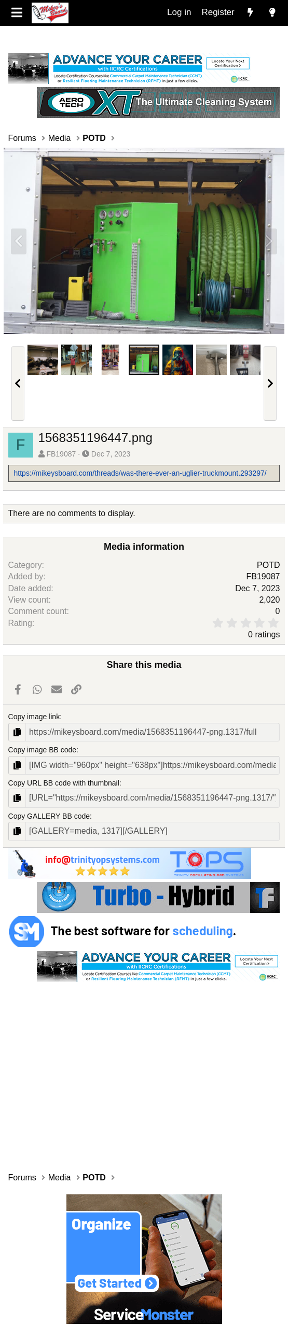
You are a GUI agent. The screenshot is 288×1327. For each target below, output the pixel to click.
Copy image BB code (42, 750)
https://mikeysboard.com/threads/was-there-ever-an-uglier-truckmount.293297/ (140, 473)
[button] (17, 383)
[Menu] (17, 13)
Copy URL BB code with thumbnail (63, 783)
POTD (268, 565)
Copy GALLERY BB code (49, 816)
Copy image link (34, 716)
